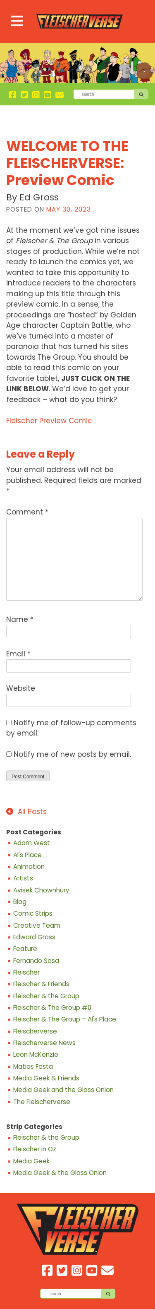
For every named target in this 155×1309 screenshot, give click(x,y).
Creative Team (36, 925)
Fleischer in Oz (34, 1149)
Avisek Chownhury (41, 890)
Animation (29, 866)
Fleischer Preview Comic (49, 421)
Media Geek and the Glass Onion (63, 1090)
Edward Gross (34, 937)
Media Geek (31, 1161)
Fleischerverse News (44, 1043)
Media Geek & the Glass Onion (60, 1173)
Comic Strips (32, 913)
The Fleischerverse (41, 1102)
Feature (25, 949)
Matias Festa (33, 1066)
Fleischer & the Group (46, 996)
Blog (19, 902)
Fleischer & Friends (41, 984)
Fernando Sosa (36, 961)
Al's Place (27, 855)
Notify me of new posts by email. (72, 754)
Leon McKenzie (35, 1054)
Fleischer (26, 972)
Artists (23, 878)
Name (19, 619)
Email (18, 654)
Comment (27, 512)
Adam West (31, 843)
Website (20, 688)
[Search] (103, 94)
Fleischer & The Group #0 (52, 1008)
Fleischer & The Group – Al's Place (64, 1019)
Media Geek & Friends (46, 1078)
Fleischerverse (35, 1031)
